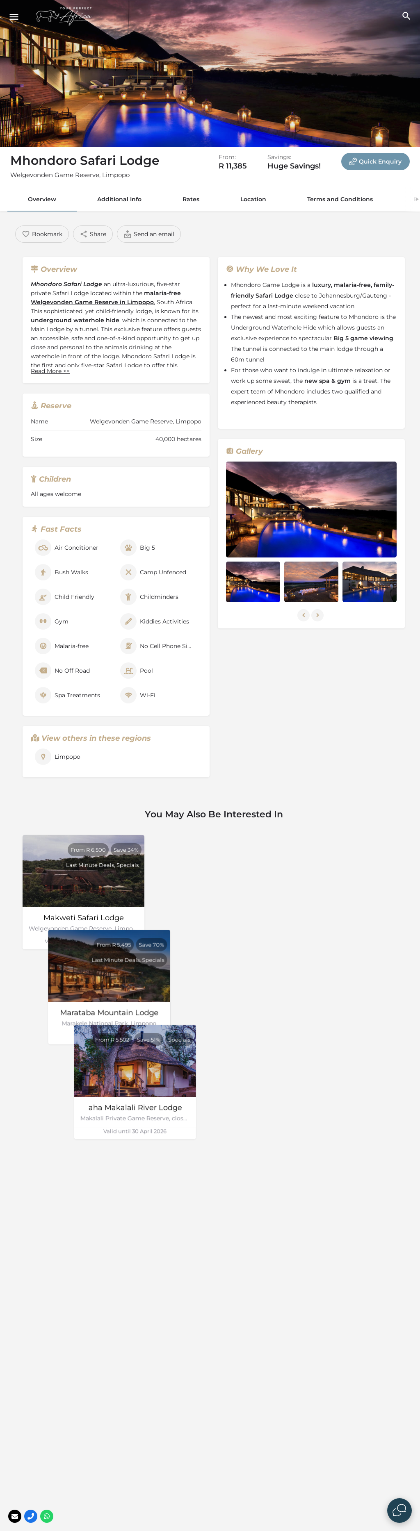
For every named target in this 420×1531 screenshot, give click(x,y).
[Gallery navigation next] (318, 615)
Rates (191, 199)
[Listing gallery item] (253, 582)
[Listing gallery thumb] (311, 509)
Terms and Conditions (340, 199)
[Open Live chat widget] (399, 1510)
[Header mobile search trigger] (406, 16)
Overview (42, 199)
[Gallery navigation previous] (304, 615)
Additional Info (119, 199)
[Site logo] (65, 16)
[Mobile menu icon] (14, 17)
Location (253, 199)
